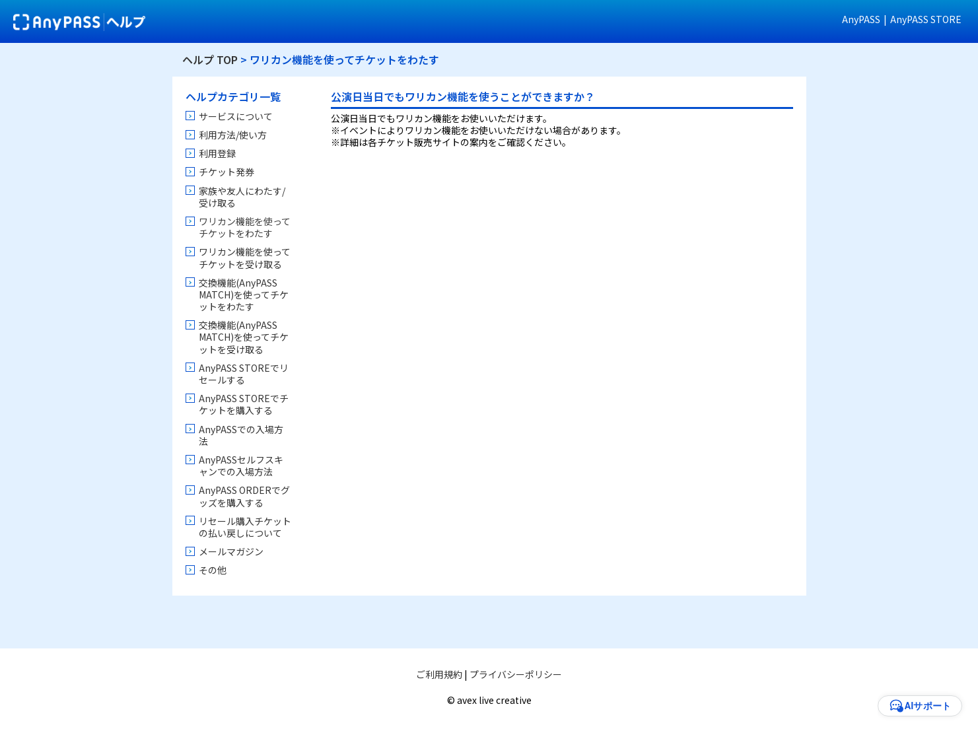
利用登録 (217, 153)
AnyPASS (861, 19)
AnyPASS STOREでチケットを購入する (244, 404)
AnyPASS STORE (925, 19)
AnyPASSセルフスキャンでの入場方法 (241, 465)
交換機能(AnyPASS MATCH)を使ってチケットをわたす (244, 294)
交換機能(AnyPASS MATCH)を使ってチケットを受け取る (244, 336)
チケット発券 (226, 171)
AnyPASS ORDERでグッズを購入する (244, 495)
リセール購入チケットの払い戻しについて (245, 526)
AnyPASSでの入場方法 (241, 435)
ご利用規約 (439, 674)
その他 (213, 569)
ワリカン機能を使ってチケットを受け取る (245, 257)
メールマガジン (231, 551)
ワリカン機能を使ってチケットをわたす (245, 227)
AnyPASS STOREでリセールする (244, 373)
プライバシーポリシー (516, 674)
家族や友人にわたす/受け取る (242, 196)
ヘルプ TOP (210, 59)
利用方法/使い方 (233, 134)
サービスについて (236, 116)
